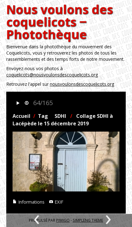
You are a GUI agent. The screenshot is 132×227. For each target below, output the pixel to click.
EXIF (56, 202)
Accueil (21, 116)
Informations (29, 202)
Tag (43, 116)
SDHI (60, 116)
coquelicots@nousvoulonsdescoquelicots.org (52, 75)
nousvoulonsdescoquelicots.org (82, 84)
